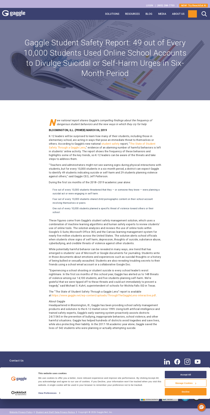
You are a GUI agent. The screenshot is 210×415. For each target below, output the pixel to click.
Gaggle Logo (16, 14)
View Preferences (47, 409)
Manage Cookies (185, 399)
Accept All (185, 390)
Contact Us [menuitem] (16, 359)
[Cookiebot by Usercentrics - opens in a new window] (19, 409)
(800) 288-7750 (166, 5)
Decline (185, 408)
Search (204, 14)
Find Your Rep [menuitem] (18, 368)
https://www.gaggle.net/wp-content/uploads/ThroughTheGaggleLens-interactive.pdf (104, 294)
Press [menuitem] (13, 377)
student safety (111, 142)
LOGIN (150, 5)
